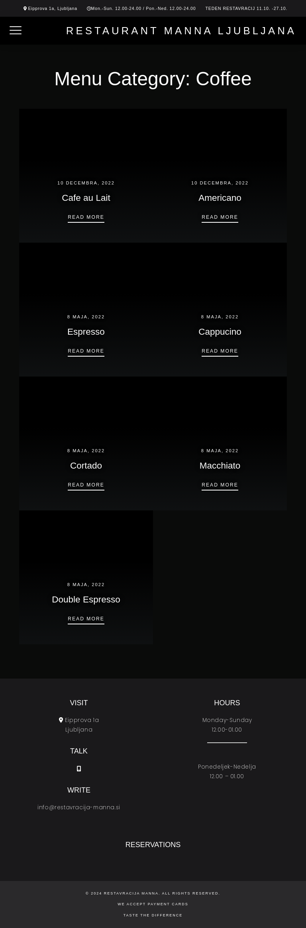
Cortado (86, 466)
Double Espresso (86, 599)
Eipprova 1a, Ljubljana (52, 8)
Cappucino (219, 332)
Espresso (86, 332)
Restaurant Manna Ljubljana (182, 31)
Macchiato (220, 466)
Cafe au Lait (86, 198)
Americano (219, 198)
